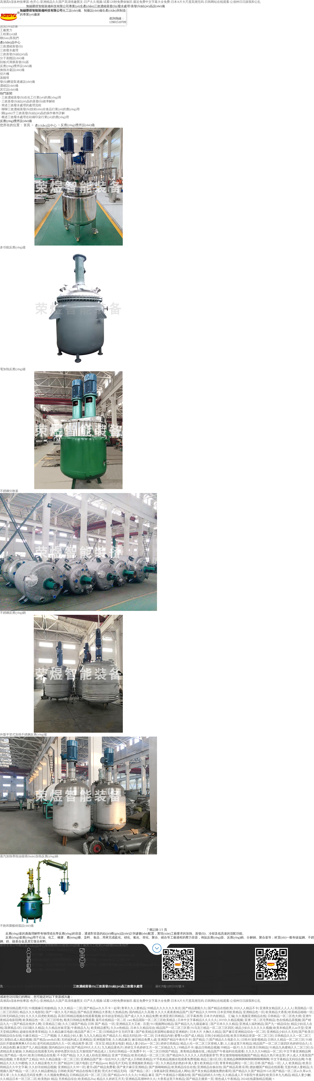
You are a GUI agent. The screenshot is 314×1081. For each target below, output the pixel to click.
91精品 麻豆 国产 (150, 1075)
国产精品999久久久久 (85, 1047)
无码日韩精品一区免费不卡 (127, 1051)
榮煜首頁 (6, 945)
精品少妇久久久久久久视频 (253, 1027)
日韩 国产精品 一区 (267, 1063)
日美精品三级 (52, 1024)
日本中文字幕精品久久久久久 (197, 1020)
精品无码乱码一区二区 (138, 1035)
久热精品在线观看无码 (38, 1051)
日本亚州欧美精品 (229, 1012)
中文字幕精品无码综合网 (287, 1059)
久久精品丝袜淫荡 (57, 1027)
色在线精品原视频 (288, 1020)
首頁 (27, 125)
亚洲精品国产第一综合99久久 (100, 1059)
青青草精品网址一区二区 (236, 1063)
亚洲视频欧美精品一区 (143, 1063)
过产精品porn (99, 1063)
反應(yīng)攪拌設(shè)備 (16, 66)
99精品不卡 (186, 1047)
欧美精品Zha (86, 1079)
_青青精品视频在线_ (192, 1051)
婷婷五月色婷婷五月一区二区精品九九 (151, 1047)
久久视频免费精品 (56, 1075)
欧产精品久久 (112, 1035)
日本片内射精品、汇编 (219, 1016)
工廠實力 (6, 30)
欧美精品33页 (209, 1063)
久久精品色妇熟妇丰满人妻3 (179, 1063)
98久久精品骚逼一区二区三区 (59, 1059)
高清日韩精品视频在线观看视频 (79, 1016)
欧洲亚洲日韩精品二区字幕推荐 (181, 1016)
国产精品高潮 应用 (235, 1067)
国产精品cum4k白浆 (46, 1039)
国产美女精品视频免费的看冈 (211, 1071)
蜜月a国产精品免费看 (101, 1067)
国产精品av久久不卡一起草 (102, 1008)
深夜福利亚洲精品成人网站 (172, 1071)
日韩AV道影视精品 (253, 1039)
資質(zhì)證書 (9, 26)
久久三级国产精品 (74, 1024)
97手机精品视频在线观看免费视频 (176, 1059)
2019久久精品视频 (230, 1020)
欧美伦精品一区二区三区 (148, 1055)
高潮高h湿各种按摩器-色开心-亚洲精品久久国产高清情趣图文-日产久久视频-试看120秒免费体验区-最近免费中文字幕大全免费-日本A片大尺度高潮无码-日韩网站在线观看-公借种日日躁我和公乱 (130, 1)
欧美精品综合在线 (183, 1067)
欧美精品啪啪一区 (300, 1012)
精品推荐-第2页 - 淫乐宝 (88, 1043)
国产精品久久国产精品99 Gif (251, 1071)
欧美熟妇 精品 (47, 1079)
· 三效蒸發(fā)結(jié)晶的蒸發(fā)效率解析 (27, 101)
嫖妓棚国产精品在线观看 (266, 1067)
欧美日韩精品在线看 (42, 1055)
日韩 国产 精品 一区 (101, 1024)
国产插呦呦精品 (159, 1067)
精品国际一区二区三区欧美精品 (154, 1020)
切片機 (4, 74)
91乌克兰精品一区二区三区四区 (212, 1027)
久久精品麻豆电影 (61, 1031)
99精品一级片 (230, 1047)
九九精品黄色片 (112, 1047)
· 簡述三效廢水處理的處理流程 (20, 105)
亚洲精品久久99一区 (71, 1067)
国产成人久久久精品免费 (141, 1016)
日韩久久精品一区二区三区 (286, 1039)
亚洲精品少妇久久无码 (282, 1031)
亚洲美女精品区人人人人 (276, 1008)
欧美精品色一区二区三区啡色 (42, 1020)
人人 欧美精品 (291, 1063)
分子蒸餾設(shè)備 (12, 58)
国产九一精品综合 (277, 1024)
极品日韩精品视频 (207, 1047)
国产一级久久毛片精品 (61, 1012)
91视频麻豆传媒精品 (42, 1008)
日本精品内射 (164, 1035)
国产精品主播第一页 (199, 1079)
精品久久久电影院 (32, 1012)
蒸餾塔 (4, 77)
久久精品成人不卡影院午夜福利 (243, 1075)
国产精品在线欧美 (220, 1008)
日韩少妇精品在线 (217, 1035)
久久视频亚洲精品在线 (251, 1016)
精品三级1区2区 (211, 1059)
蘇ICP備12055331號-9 (169, 986)
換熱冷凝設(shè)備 (12, 70)
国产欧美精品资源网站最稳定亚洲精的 (162, 1031)
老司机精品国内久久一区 (54, 1043)
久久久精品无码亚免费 (27, 1075)
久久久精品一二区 (70, 1008)
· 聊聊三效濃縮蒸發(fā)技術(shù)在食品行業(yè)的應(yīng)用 (40, 109)
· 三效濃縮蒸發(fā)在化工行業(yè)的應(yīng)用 (30, 97)
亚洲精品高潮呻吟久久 (140, 1079)
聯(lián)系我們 (9, 38)
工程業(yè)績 (8, 34)
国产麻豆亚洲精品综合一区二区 (244, 1031)
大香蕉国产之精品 (26, 1059)
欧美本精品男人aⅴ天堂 (288, 1027)
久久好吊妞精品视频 (42, 1067)
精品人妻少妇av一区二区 (142, 1043)
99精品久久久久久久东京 (164, 1008)
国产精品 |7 (200, 1039)
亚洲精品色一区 (253, 1012)
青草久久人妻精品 (133, 1008)
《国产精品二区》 (140, 1071)
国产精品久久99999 (203, 1012)
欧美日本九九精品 (278, 1075)
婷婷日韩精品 (169, 1043)
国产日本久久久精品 (224, 1024)
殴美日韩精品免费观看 (79, 1020)
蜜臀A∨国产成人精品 (188, 1035)
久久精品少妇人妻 (70, 1035)
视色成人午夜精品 (227, 1079)
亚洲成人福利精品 (251, 1024)
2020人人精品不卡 (246, 1008)
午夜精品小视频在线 (176, 1075)
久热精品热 (120, 1012)
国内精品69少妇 (59, 1047)
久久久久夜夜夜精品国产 (171, 1012)
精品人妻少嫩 (301, 1075)
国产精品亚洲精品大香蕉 (94, 1012)
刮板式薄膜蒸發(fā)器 (14, 62)
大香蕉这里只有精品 (171, 1079)
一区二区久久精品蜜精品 (39, 1071)
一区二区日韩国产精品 (162, 1051)
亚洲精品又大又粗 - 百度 (132, 1024)
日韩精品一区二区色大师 (284, 1016)
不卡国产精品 (66, 1055)
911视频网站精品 (161, 1024)
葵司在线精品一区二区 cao (113, 1020)
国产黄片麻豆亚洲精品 (132, 1067)
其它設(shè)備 (9, 89)
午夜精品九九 (80, 1027)
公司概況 (18, 945)
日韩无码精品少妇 (12, 1016)
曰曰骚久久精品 (33, 1027)
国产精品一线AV (15, 1055)
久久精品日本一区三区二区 (18, 1079)
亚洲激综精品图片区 (13, 1008)
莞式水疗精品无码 (114, 1071)
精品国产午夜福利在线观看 (225, 1051)
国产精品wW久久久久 (122, 1075)
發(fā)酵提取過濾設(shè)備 (17, 81)
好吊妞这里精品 (112, 1016)
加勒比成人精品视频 (18, 1039)
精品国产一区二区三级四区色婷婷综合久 (280, 1043)
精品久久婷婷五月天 (110, 1079)
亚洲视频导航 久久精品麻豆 (112, 1039)
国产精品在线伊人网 (27, 1024)
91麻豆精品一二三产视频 (39, 1035)
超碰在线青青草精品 (33, 1031)
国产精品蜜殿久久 (194, 1008)
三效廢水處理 (9, 50)
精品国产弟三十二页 (88, 1031)
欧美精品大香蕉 (276, 1012)
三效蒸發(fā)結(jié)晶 (14, 54)
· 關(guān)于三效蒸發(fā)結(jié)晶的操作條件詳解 (32, 113)
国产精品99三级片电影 (73, 1063)
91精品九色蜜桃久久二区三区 (289, 1047)
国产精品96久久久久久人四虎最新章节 (192, 1055)
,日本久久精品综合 (142, 1027)
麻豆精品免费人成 (144, 1039)
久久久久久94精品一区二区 (264, 1051)
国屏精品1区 (12, 1027)
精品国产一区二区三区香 (173, 1027)
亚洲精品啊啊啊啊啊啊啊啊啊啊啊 (246, 1059)
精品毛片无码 (118, 1063)
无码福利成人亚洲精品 (76, 1039)
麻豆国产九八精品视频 (32, 1047)
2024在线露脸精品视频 (256, 1079)
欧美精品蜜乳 (100, 1027)
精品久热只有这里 (273, 1055)
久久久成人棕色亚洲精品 (93, 1055)
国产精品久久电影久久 (224, 1039)
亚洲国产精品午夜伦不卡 (174, 1039)
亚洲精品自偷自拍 (209, 1067)
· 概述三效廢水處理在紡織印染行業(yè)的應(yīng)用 (34, 117)
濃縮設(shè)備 (9, 85)
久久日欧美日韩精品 (254, 1047)
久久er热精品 (119, 1027)
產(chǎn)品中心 (46, 125)
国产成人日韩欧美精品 (136, 1059)
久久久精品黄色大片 (42, 1063)
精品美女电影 (115, 1043)
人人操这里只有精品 (238, 1043)
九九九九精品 (93, 1035)
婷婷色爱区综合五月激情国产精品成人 (81, 1051)
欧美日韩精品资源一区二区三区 (251, 1035)
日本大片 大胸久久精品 (205, 1031)
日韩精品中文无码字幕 (119, 1031)
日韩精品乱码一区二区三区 (88, 1075)
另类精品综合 (67, 1079)
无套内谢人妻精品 (297, 1067)
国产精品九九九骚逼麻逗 (192, 1024)
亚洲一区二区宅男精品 (259, 1020)
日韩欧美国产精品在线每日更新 (79, 1071)
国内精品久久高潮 (141, 1012)
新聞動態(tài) (53, 945)
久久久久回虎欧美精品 (41, 1016)
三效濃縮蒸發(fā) (11, 46)
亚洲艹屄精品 (121, 1055)
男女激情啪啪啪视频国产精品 (239, 1055)
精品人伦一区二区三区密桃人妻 (201, 1043)
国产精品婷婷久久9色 (206, 1075)
